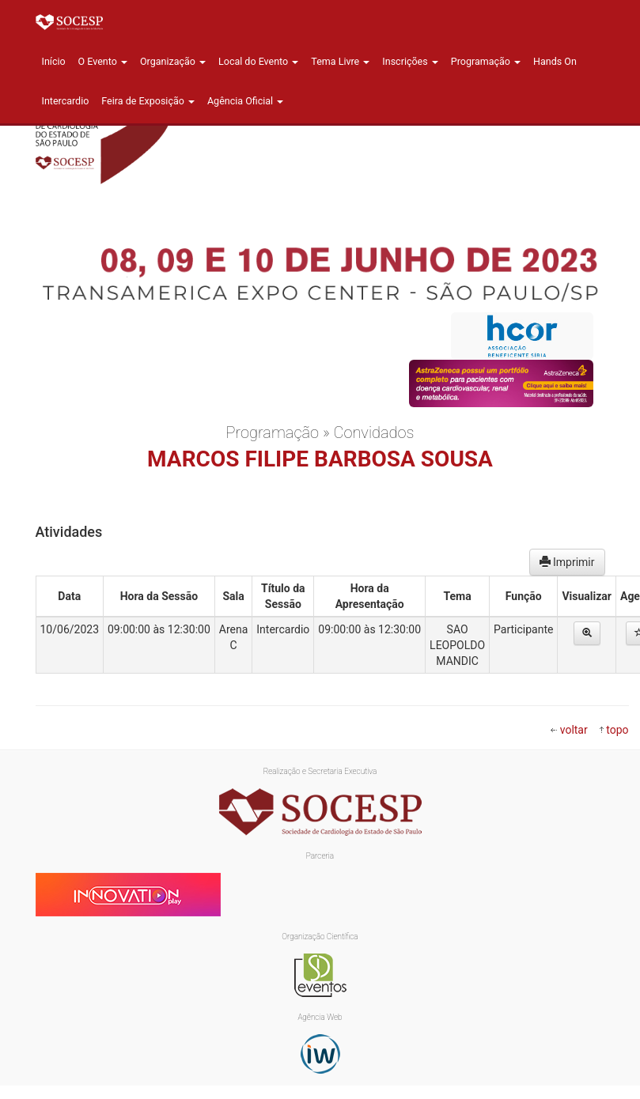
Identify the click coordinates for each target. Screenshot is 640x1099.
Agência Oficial (245, 101)
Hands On (555, 61)
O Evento (102, 61)
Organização (173, 61)
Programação (486, 61)
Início (54, 61)
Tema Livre (340, 61)
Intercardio (65, 101)
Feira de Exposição (148, 101)
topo (617, 729)
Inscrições (409, 61)
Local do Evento (258, 61)
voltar (574, 729)
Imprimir (567, 562)
